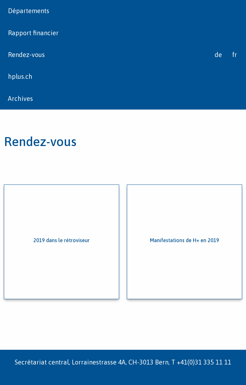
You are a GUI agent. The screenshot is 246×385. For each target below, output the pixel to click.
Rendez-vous (26, 54)
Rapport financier (33, 33)
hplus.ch (20, 76)
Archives (20, 98)
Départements (28, 10)
